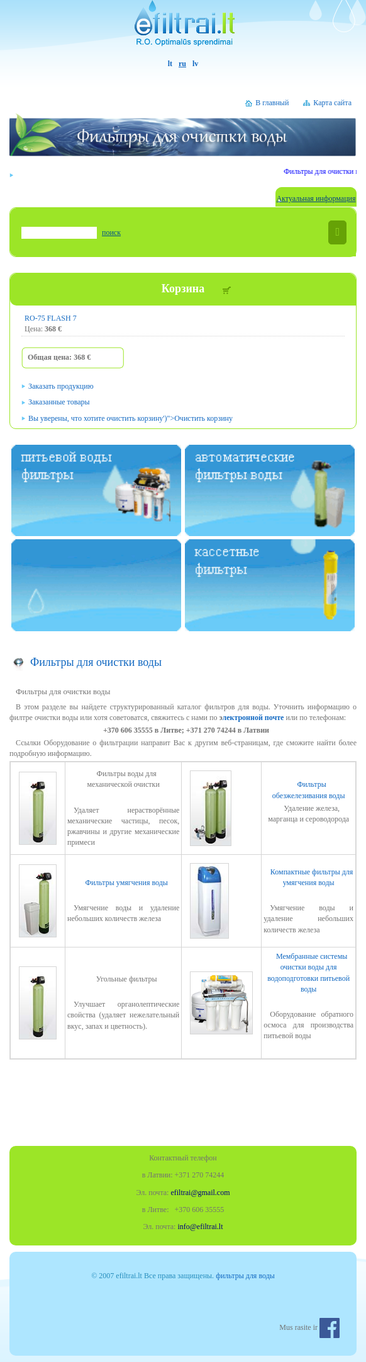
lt (170, 63)
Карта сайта (332, 102)
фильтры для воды (245, 1275)
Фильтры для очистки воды (96, 662)
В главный (272, 102)
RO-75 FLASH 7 (51, 318)
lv (195, 63)
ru (182, 63)
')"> (130, 418)
